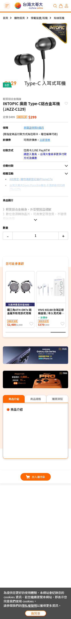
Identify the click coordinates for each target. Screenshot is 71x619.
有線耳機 (59, 18)
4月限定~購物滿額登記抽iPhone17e (31, 179)
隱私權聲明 (29, 605)
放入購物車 (35, 477)
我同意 (35, 613)
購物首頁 (19, 18)
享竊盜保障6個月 (34, 127)
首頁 (5, 18)
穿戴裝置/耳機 (39, 18)
